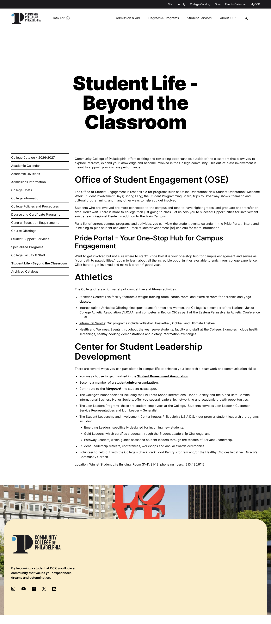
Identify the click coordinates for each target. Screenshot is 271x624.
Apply (181, 4)
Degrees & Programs (164, 18)
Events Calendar (235, 4)
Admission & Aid (128, 18)
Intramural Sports (92, 323)
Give (217, 4)
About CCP (229, 18)
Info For (59, 18)
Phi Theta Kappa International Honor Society (176, 395)
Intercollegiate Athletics (96, 308)
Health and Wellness (94, 329)
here (86, 265)
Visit (170, 4)
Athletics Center (91, 297)
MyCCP (255, 4)
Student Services (199, 18)
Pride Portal (232, 224)
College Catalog (200, 4)
